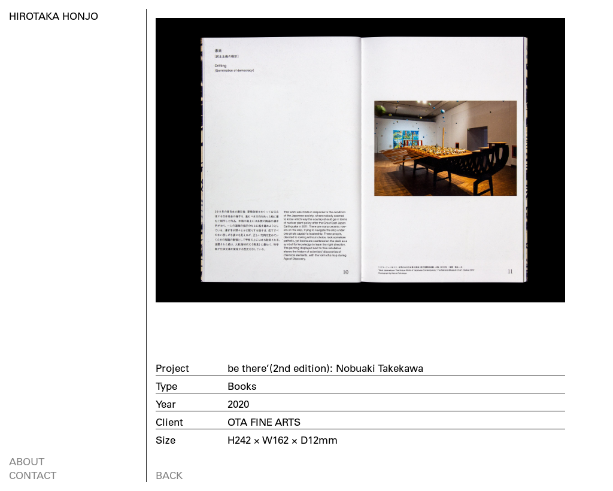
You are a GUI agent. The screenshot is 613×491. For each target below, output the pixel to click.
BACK (169, 475)
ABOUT (26, 461)
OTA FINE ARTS (264, 422)
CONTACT (32, 475)
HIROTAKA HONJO (53, 16)
